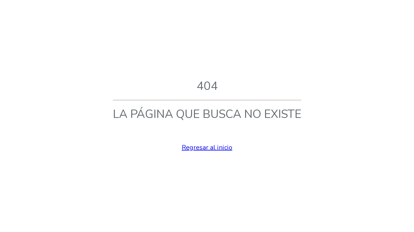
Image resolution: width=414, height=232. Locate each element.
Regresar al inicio (207, 147)
